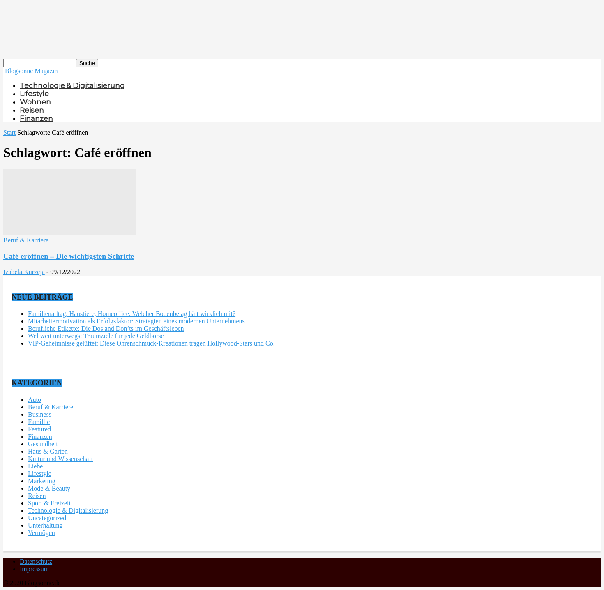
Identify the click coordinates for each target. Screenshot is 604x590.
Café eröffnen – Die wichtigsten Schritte (68, 256)
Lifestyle (34, 94)
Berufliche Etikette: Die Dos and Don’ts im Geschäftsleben (106, 328)
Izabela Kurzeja (24, 271)
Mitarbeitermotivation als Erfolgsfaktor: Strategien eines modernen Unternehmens (136, 321)
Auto (34, 399)
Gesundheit (43, 443)
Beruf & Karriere (25, 240)
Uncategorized (47, 517)
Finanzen (36, 118)
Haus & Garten (48, 451)
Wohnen (35, 102)
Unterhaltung (45, 525)
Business (39, 414)
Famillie (39, 421)
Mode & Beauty (49, 488)
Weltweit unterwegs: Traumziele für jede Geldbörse (96, 335)
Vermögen (41, 532)
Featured (39, 429)
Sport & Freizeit (49, 503)
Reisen (32, 110)
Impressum (34, 568)
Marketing (41, 480)
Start (9, 132)
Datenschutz (36, 561)
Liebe (35, 466)
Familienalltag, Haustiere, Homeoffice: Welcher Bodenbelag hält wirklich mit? (131, 313)
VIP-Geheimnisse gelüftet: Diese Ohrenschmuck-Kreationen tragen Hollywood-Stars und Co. (151, 343)
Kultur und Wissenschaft (60, 458)
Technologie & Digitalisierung (72, 85)
